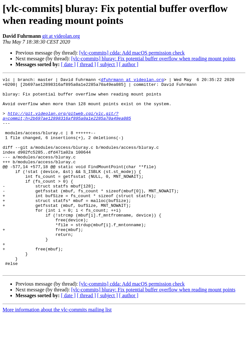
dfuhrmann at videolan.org (132, 80)
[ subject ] (107, 64)
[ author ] (129, 64)
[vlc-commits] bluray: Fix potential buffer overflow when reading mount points (153, 58)
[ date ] (68, 64)
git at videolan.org (61, 36)
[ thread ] (86, 64)
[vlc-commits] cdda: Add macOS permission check (132, 53)
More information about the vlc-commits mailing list (57, 348)
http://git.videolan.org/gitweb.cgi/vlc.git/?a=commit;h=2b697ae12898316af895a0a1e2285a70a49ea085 (67, 124)
